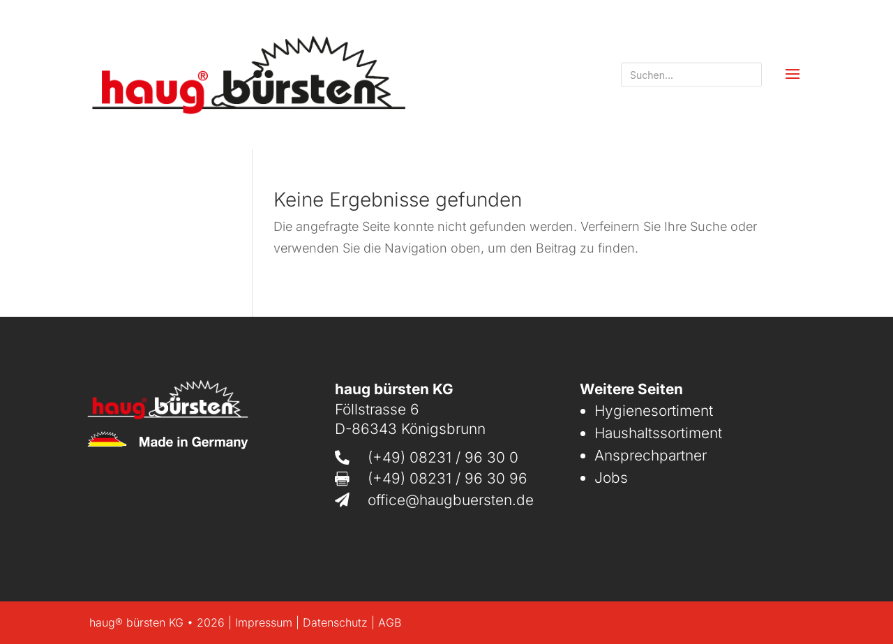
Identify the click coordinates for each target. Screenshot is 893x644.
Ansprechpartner (650, 455)
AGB (389, 622)
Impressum (263, 622)
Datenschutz (335, 622)
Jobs (611, 477)
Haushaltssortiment (658, 433)
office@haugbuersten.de (451, 500)
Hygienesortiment (653, 410)
